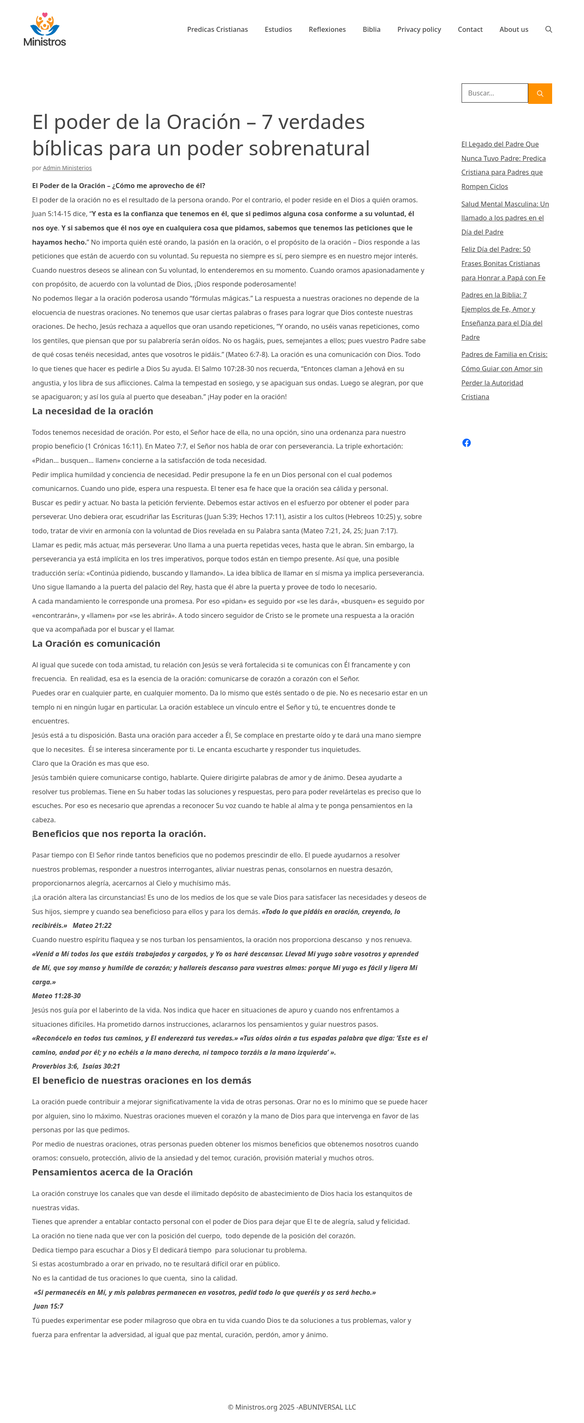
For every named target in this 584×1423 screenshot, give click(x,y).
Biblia (372, 29)
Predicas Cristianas (217, 29)
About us (514, 29)
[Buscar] (540, 93)
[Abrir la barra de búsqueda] (549, 29)
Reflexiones (327, 29)
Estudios (278, 29)
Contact (470, 29)
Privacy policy (419, 29)
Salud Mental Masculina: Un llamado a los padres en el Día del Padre (505, 218)
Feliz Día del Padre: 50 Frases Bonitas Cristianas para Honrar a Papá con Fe (503, 263)
